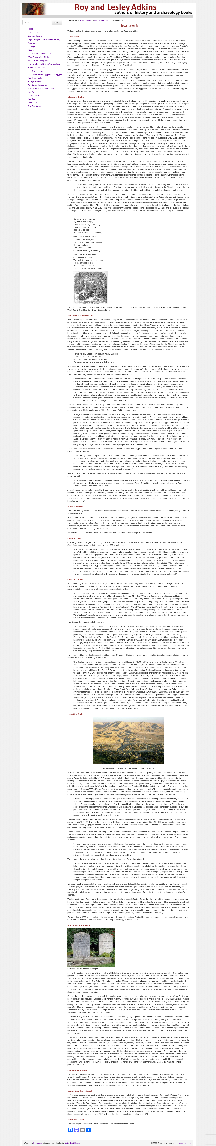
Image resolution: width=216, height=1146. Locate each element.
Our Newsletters (35, 36)
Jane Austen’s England (38, 60)
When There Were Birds (38, 57)
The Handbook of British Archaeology (44, 64)
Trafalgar (32, 46)
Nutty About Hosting (72, 1143)
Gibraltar (31, 50)
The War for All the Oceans (39, 53)
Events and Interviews (37, 85)
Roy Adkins (33, 92)
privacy (180, 1143)
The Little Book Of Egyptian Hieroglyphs (45, 74)
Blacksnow (37, 1143)
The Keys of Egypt (36, 71)
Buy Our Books (34, 106)
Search (57, 22)
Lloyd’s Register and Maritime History (44, 39)
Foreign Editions (35, 81)
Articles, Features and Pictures (41, 88)
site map (188, 1143)
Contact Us (32, 102)
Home (30, 29)
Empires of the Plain (36, 67)
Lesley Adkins (34, 95)
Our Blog (31, 99)
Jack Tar (31, 43)
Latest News (33, 32)
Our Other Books (35, 78)
